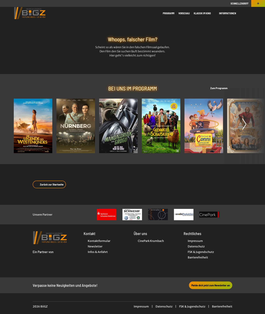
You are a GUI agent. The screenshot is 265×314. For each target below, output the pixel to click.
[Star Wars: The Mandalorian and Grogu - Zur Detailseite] (118, 126)
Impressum (141, 306)
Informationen (229, 13)
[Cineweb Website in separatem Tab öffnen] (43, 255)
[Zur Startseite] (38, 13)
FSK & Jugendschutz (192, 306)
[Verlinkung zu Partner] (107, 214)
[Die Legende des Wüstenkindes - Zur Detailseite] (33, 126)
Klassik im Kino (204, 13)
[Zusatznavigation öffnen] (258, 3)
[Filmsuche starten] (247, 13)
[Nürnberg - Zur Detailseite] (75, 126)
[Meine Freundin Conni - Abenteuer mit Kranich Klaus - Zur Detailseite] (203, 126)
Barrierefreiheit (222, 306)
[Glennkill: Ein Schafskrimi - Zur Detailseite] (161, 126)
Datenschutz (164, 306)
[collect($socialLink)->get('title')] (6, 3)
